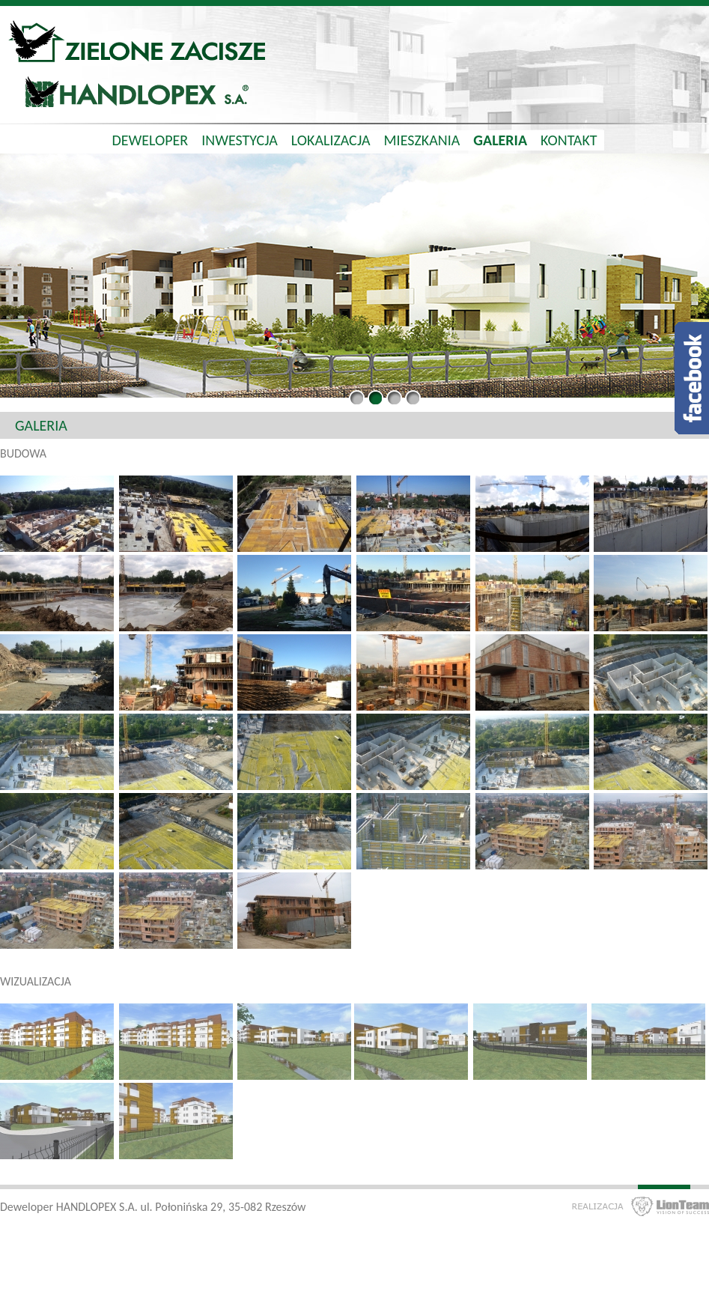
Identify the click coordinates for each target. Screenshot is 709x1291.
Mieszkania (422, 140)
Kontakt (569, 140)
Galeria (500, 140)
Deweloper (150, 140)
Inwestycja (239, 140)
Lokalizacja (331, 140)
